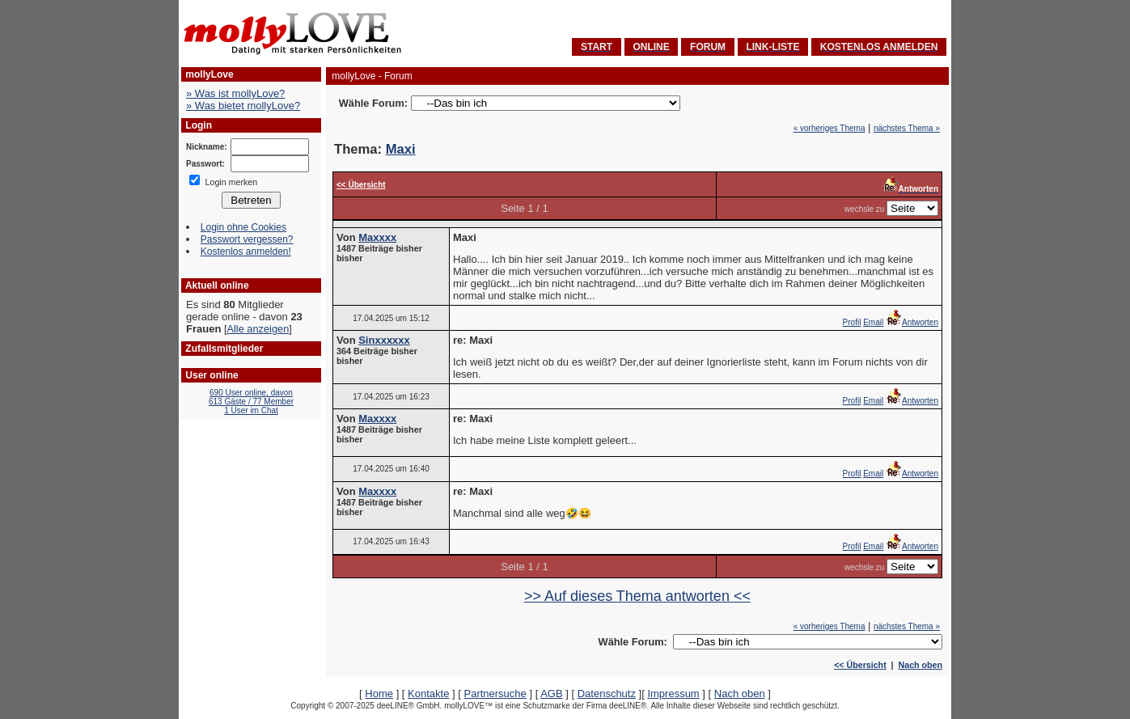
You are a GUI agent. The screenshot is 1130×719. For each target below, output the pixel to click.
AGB (551, 693)
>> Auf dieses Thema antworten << (637, 596)
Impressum (673, 693)
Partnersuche (494, 693)
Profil (852, 322)
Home (379, 693)
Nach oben (920, 665)
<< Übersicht (860, 665)
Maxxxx (377, 237)
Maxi (401, 149)
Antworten (912, 322)
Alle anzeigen (257, 329)
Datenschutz (607, 693)
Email (873, 322)
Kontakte (428, 693)
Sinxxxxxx (384, 340)
